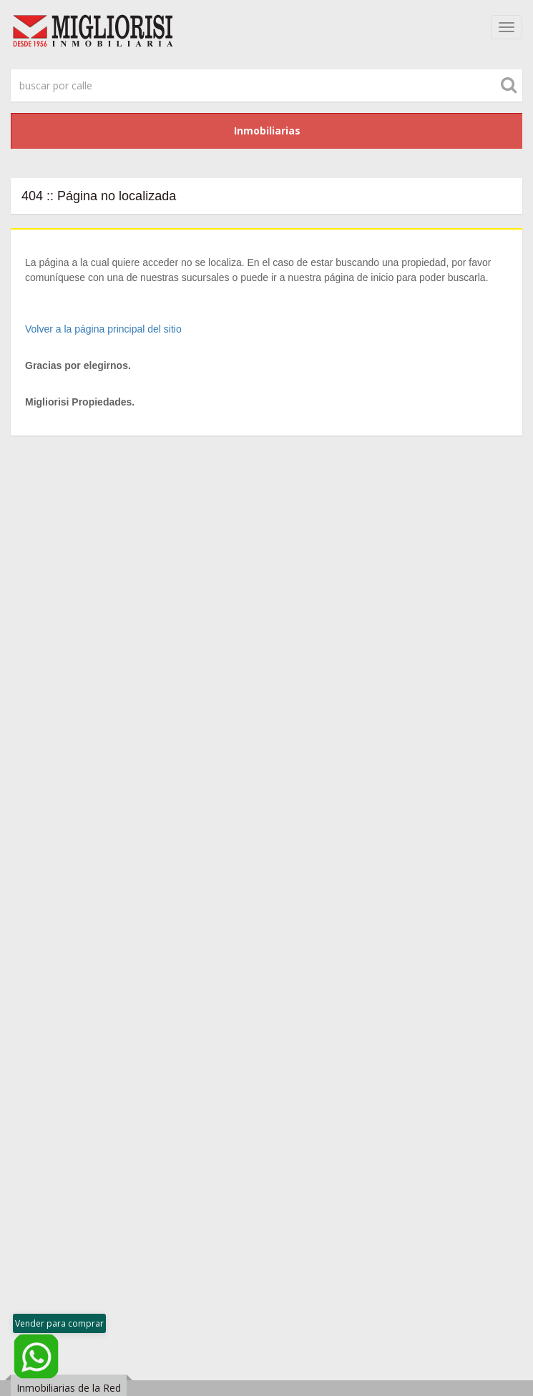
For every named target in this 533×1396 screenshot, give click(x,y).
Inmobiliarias (267, 130)
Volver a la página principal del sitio (103, 329)
